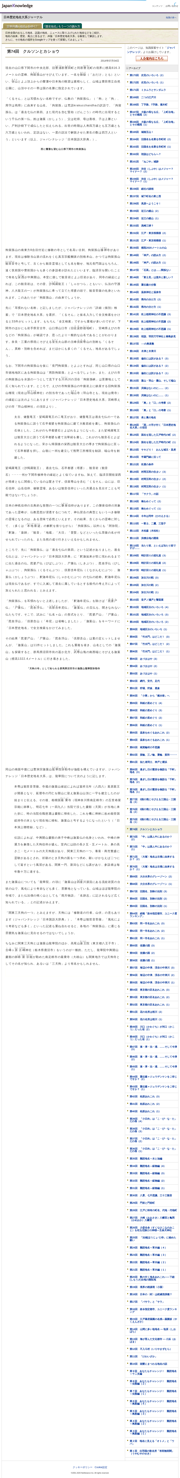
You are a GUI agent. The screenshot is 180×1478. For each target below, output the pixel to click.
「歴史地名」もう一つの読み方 (63, 25)
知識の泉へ (171, 17)
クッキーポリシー (82, 1467)
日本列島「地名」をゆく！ (23, 25)
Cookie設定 (101, 1467)
